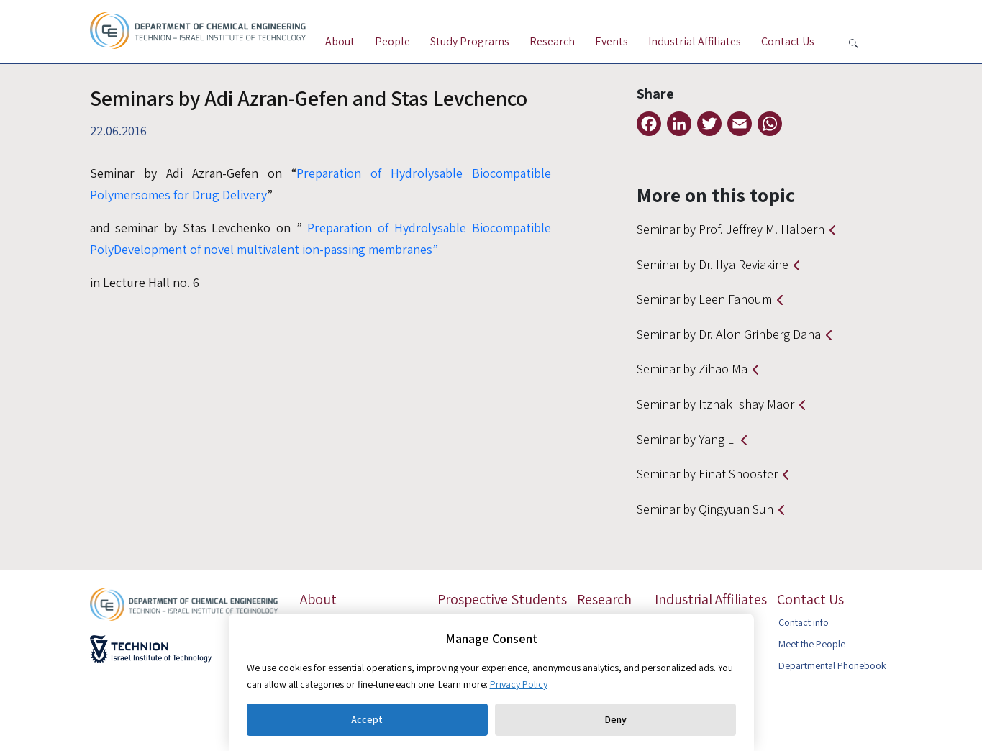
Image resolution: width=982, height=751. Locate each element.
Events (611, 41)
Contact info (803, 622)
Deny (615, 719)
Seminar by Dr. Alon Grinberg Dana (729, 334)
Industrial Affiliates (694, 41)
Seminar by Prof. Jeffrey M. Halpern (730, 229)
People (392, 41)
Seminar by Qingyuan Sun (705, 509)
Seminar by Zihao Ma (692, 368)
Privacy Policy (518, 684)
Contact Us (787, 41)
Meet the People (811, 643)
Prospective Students (502, 599)
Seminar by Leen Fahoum (704, 299)
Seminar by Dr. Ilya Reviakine (712, 264)
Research (552, 41)
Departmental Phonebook (832, 665)
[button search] (853, 43)
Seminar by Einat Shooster (707, 473)
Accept (367, 719)
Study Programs (469, 41)
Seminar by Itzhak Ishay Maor (715, 404)
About (340, 41)
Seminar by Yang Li (686, 439)
